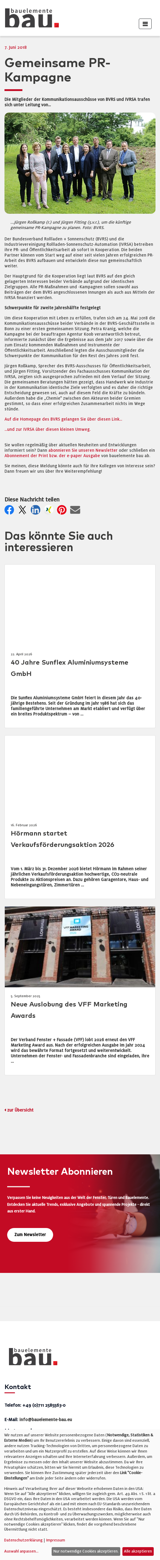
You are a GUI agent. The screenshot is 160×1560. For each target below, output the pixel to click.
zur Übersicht (20, 1110)
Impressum (55, 1540)
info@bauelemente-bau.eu (45, 1419)
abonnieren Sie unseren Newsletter (83, 450)
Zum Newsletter (30, 1234)
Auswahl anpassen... (21, 1551)
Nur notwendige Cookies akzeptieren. (86, 1551)
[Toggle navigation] (145, 24)
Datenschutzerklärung (23, 1540)
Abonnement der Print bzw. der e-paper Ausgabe (52, 456)
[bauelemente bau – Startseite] (30, 1358)
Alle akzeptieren (138, 1551)
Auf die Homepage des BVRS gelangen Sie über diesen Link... (63, 419)
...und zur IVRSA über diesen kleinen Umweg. (47, 429)
